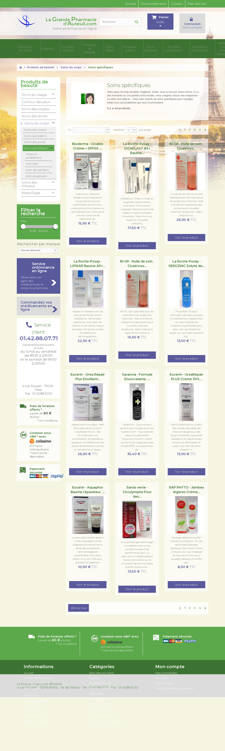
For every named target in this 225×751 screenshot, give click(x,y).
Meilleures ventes (35, 700)
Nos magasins (32, 683)
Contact (177, 4)
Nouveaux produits (36, 695)
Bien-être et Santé (26, 46)
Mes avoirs (161, 672)
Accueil (130, 4)
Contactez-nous (34, 678)
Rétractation (32, 705)
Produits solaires (104, 46)
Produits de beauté (74, 46)
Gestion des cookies (36, 715)
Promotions (31, 690)
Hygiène (41, 46)
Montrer (119, 124)
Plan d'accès (197, 4)
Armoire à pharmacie (157, 46)
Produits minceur (57, 46)
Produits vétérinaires (136, 46)
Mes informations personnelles (174, 683)
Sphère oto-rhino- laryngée (179, 46)
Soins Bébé (90, 46)
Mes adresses (163, 678)
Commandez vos (38, 301)
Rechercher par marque (38, 239)
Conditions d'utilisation (38, 672)
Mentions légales (34, 710)
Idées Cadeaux (200, 46)
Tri (69, 124)
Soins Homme (119, 46)
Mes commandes (166, 667)
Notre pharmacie (153, 4)
